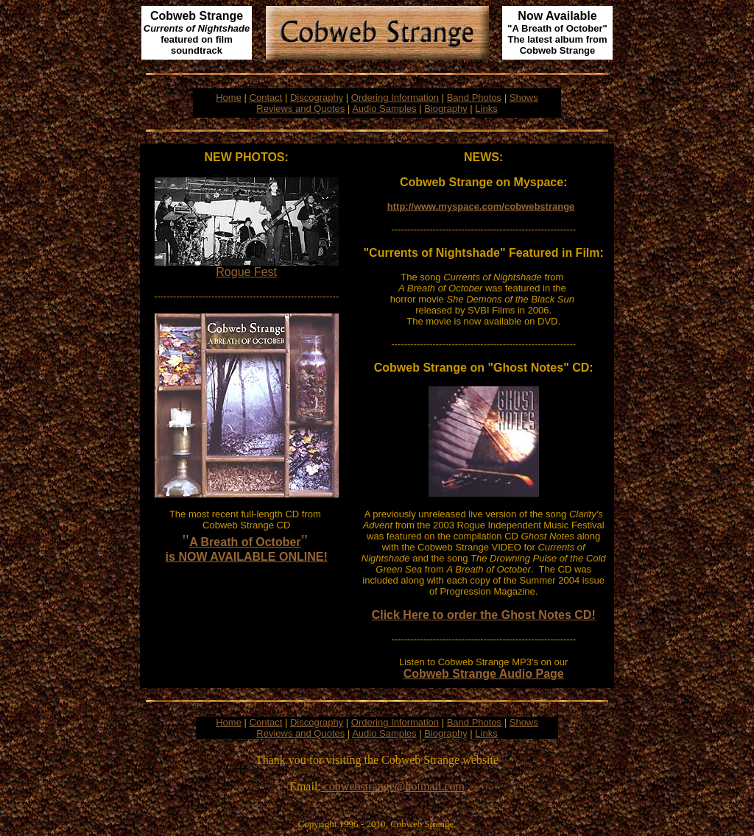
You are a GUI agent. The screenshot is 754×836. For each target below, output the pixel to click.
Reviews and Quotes (300, 108)
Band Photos (474, 97)
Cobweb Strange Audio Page (484, 673)
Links (486, 108)
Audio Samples (384, 108)
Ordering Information (395, 97)
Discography (316, 97)
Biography (446, 108)
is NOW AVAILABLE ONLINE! (247, 556)
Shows (524, 97)
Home (229, 97)
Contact (266, 97)
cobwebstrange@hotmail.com (393, 786)
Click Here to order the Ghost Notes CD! (484, 615)
